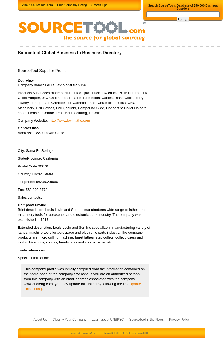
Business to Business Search (83, 333)
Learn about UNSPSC (108, 320)
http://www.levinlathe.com (70, 120)
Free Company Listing (72, 4)
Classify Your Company (69, 320)
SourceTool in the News (146, 320)
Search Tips (99, 4)
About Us (40, 320)
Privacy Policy (179, 320)
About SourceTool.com (37, 4)
